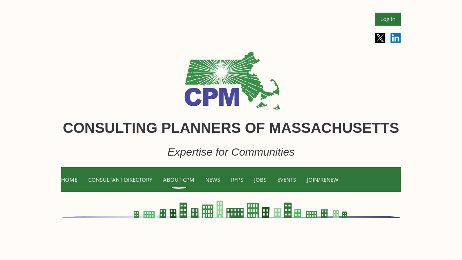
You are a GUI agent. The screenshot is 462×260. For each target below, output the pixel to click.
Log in (387, 18)
